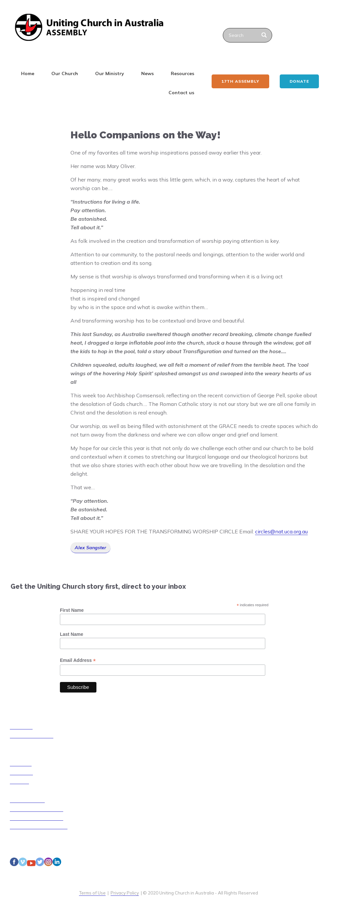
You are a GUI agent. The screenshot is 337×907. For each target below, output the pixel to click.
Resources (182, 73)
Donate (299, 81)
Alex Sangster (90, 548)
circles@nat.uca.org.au (281, 531)
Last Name (71, 634)
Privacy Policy (125, 892)
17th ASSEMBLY (240, 81)
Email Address (78, 660)
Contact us (181, 93)
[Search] (264, 35)
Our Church (64, 73)
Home (27, 73)
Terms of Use (92, 892)
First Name (72, 610)
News (147, 73)
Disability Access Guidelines (38, 826)
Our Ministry (109, 73)
